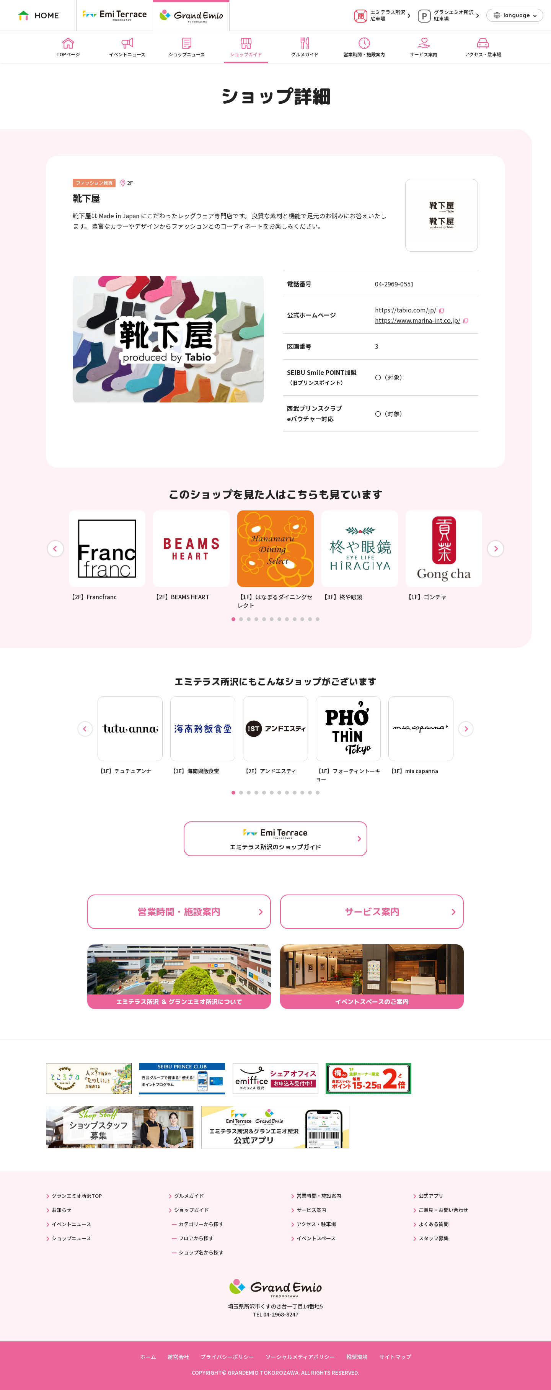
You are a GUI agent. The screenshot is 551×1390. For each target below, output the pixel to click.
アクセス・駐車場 (483, 47)
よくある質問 (433, 1224)
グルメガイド (305, 47)
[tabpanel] (107, 555)
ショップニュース (186, 47)
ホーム (148, 1357)
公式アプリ (431, 1195)
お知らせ (62, 1209)
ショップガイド (246, 47)
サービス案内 (423, 47)
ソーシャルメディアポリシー (300, 1357)
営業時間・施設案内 (364, 47)
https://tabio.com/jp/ (405, 309)
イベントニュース (127, 47)
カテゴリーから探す (201, 1224)
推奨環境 (357, 1357)
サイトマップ (395, 1357)
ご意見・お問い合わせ (443, 1209)
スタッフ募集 (433, 1238)
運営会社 (178, 1357)
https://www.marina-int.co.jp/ (417, 320)
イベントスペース (316, 1238)
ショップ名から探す (201, 1252)
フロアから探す (196, 1238)
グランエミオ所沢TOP (77, 1195)
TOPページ (68, 47)
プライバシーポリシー (227, 1357)
